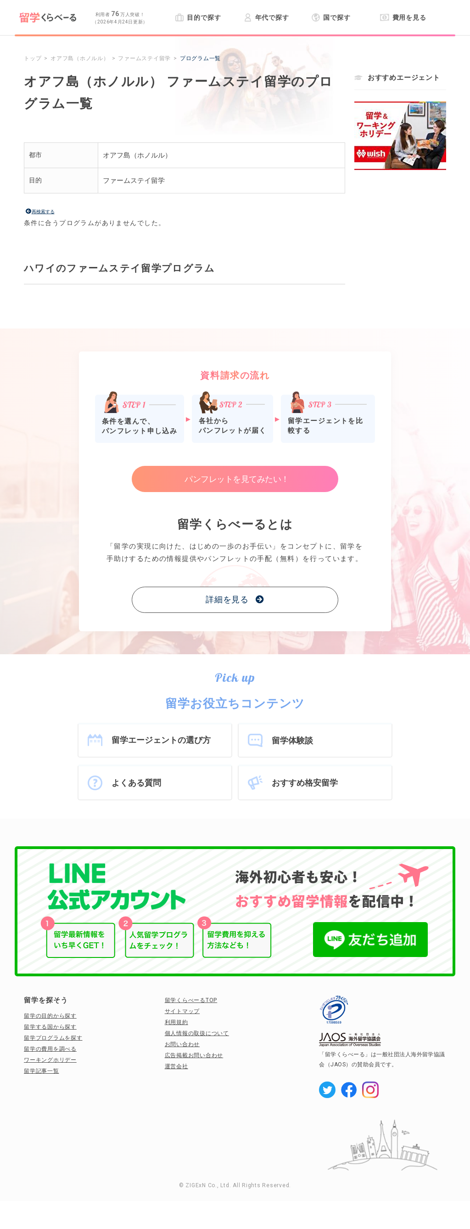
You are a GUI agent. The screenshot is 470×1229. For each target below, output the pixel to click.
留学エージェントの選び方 (161, 740)
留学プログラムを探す (53, 1038)
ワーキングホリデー (50, 1060)
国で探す (331, 17)
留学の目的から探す (50, 1016)
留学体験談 (292, 740)
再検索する (43, 211)
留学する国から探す (50, 1027)
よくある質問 (136, 782)
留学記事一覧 (41, 1071)
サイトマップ (182, 1011)
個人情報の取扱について (197, 1033)
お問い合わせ (182, 1044)
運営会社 (176, 1066)
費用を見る (403, 17)
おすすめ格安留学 (305, 782)
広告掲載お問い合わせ (194, 1055)
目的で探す (198, 17)
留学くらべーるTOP (191, 1000)
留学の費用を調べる (50, 1049)
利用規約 (176, 1022)
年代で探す (266, 17)
